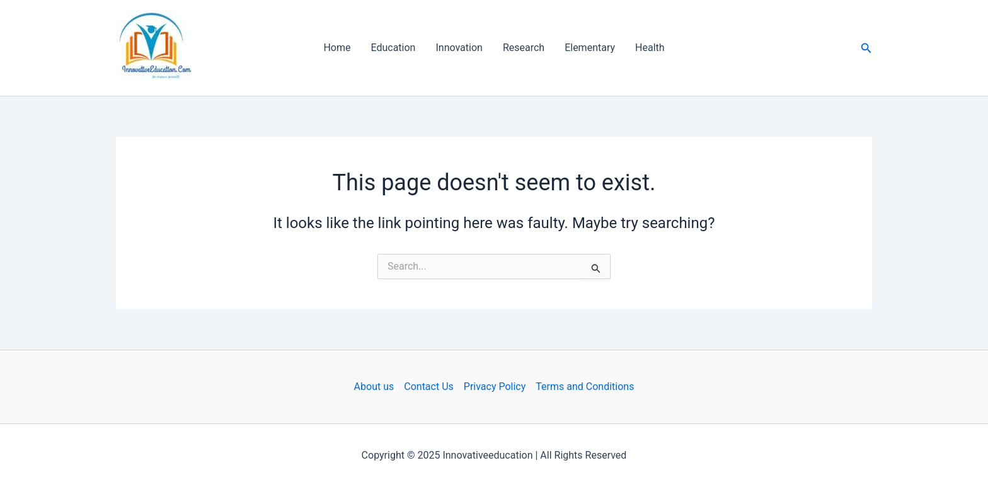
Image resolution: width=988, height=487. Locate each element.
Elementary (590, 48)
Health (650, 48)
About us (374, 386)
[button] (866, 48)
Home (336, 48)
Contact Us (429, 386)
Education (392, 48)
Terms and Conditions (585, 386)
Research (523, 48)
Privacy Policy (495, 386)
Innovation (458, 48)
